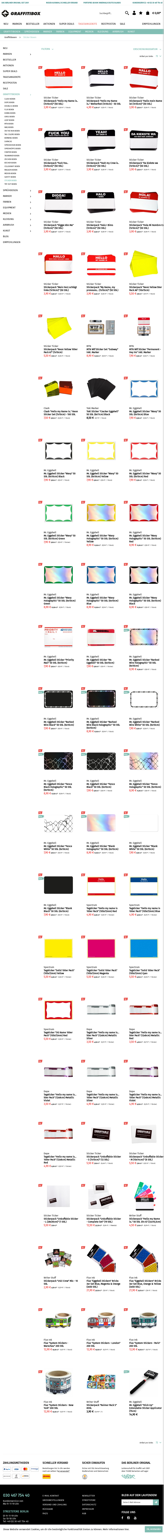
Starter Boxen (10, 152)
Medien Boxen (10, 173)
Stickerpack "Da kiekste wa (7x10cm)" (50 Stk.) (143, 164)
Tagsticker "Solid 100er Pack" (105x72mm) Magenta (102, 972)
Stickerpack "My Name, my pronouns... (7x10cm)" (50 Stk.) (102, 289)
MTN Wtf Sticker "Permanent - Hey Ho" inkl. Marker (145, 351)
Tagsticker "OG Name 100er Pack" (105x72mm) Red (58, 1034)
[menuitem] (115, 13)
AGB (84, 1513)
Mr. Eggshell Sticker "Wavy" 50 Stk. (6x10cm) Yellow (102, 475)
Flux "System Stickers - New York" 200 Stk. (58, 1406)
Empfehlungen (11, 242)
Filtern (45, 49)
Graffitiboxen (17, 94)
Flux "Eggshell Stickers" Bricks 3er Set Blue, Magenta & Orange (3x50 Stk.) (103, 1284)
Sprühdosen (17, 190)
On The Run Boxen (12, 131)
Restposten (10, 82)
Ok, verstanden (154, 1529)
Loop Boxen (9, 120)
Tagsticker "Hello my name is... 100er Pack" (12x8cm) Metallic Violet (145, 1097)
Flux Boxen (9, 110)
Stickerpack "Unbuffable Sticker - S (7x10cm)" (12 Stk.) (104, 1158)
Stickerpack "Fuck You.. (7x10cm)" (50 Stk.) (56, 164)
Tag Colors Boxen (12, 134)
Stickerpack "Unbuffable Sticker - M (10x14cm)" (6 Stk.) (146, 1158)
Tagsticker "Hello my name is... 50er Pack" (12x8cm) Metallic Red (145, 1035)
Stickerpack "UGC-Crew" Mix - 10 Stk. (61, 1282)
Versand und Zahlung (55, 1504)
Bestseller (9, 59)
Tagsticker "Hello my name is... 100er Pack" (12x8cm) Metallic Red (60, 1159)
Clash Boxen (9, 99)
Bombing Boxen (11, 138)
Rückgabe (48, 1509)
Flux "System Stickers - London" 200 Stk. (103, 1344)
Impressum (88, 1509)
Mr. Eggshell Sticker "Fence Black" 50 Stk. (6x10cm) (101, 785)
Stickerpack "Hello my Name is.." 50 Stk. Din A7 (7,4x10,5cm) (145, 1220)
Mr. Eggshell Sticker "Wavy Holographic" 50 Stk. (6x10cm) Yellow (102, 538)
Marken (17, 53)
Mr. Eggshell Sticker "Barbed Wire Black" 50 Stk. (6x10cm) (59, 723)
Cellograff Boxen (12, 166)
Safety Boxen (10, 177)
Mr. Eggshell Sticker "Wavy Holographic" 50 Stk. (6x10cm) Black (145, 600)
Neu (5, 48)
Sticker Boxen (10, 181)
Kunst (17, 230)
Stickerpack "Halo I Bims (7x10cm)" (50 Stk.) (100, 226)
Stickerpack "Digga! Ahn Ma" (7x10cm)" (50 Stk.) (59, 226)
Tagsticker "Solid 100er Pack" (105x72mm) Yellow (59, 972)
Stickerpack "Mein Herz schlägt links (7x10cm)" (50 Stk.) (60, 289)
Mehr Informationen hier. (116, 1529)
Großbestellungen (53, 1500)
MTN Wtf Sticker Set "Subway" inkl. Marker (102, 351)
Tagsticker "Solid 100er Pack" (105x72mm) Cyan (144, 972)
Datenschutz (89, 1504)
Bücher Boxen (10, 163)
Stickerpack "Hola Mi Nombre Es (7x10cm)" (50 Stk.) (146, 226)
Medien (17, 213)
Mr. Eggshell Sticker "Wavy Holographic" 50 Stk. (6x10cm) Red (145, 538)
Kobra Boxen (9, 113)
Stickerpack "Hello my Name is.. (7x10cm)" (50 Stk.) (61, 102)
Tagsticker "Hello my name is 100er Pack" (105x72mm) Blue (144, 910)
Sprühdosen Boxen (12, 145)
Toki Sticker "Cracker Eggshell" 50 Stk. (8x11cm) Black (103, 413)
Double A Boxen (11, 106)
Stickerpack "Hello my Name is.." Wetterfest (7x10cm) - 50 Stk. (104, 102)
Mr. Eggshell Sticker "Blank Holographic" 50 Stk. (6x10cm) (102, 848)
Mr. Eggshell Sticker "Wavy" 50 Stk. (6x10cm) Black (59, 475)
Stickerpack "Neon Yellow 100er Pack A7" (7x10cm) (60, 351)
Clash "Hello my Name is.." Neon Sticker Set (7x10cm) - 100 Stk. (61, 413)
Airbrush (17, 224)
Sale (5, 88)
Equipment (17, 207)
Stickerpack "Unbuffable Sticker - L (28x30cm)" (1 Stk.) (61, 1220)
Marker (17, 196)
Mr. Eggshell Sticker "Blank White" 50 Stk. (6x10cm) (143, 848)
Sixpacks (8, 141)
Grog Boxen (9, 117)
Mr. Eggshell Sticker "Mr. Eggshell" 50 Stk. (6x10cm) (100, 661)
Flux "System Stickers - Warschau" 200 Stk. (56, 1344)
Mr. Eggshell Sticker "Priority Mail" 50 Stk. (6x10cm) (59, 661)
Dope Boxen (9, 102)
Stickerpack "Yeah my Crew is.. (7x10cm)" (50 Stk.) (103, 164)
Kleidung (17, 219)
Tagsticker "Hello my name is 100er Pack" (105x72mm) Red (102, 910)
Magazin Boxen (10, 170)
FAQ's (45, 1513)
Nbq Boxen (8, 127)
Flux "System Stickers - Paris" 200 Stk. (144, 1344)
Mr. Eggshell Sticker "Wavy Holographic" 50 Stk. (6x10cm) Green (59, 600)
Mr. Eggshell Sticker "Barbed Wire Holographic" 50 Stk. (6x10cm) (144, 662)
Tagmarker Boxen (11, 156)
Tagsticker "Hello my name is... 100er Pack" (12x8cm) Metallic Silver (103, 1097)
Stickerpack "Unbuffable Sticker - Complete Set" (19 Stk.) (104, 1220)
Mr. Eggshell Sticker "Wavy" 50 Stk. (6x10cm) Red (145, 475)
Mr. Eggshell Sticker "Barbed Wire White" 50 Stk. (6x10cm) (144, 723)
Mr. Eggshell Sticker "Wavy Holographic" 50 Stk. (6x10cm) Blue (102, 600)
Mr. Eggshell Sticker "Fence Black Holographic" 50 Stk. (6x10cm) (58, 787)
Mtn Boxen (8, 124)
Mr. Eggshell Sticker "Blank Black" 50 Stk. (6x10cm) (58, 910)
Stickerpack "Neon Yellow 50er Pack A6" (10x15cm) (145, 289)
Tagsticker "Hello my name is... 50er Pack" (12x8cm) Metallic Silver (103, 1035)
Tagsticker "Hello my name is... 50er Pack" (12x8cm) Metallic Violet (60, 1097)
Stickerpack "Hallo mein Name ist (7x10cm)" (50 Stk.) (145, 102)
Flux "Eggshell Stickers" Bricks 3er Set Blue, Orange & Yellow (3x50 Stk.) (145, 1284)
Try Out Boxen (10, 184)
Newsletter (88, 1495)
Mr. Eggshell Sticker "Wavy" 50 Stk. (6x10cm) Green (59, 537)
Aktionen (8, 65)
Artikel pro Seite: (146, 56)
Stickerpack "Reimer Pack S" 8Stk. (102, 1406)
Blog (6, 236)
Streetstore (89, 1500)
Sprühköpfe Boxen (12, 149)
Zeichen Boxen (10, 159)
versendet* (65, 1471)
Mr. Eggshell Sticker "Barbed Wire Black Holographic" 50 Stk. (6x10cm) (103, 725)
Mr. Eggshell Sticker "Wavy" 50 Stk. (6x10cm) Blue (145, 413)
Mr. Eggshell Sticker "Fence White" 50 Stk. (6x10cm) (58, 848)
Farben (17, 201)
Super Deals (10, 71)
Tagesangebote (12, 77)
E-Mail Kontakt (51, 1495)
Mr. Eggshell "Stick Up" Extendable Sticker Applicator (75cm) (145, 1408)
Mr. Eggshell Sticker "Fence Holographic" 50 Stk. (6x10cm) (145, 785)
